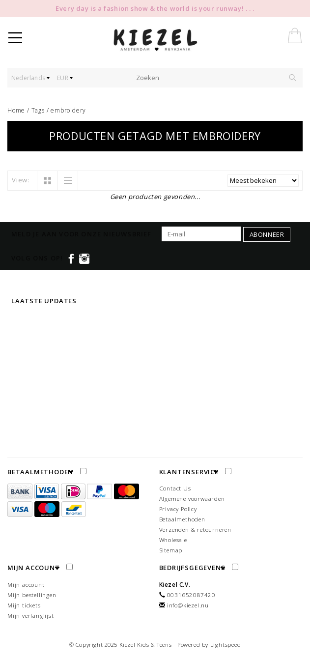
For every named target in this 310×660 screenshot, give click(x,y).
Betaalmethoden (182, 519)
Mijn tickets (24, 605)
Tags (38, 110)
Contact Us (175, 488)
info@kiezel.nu (188, 605)
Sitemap (171, 550)
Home (16, 110)
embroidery (68, 110)
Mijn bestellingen (31, 595)
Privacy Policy (178, 509)
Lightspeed (225, 644)
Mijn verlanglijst (30, 615)
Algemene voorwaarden (192, 498)
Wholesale (173, 540)
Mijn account (26, 584)
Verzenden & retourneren (195, 529)
